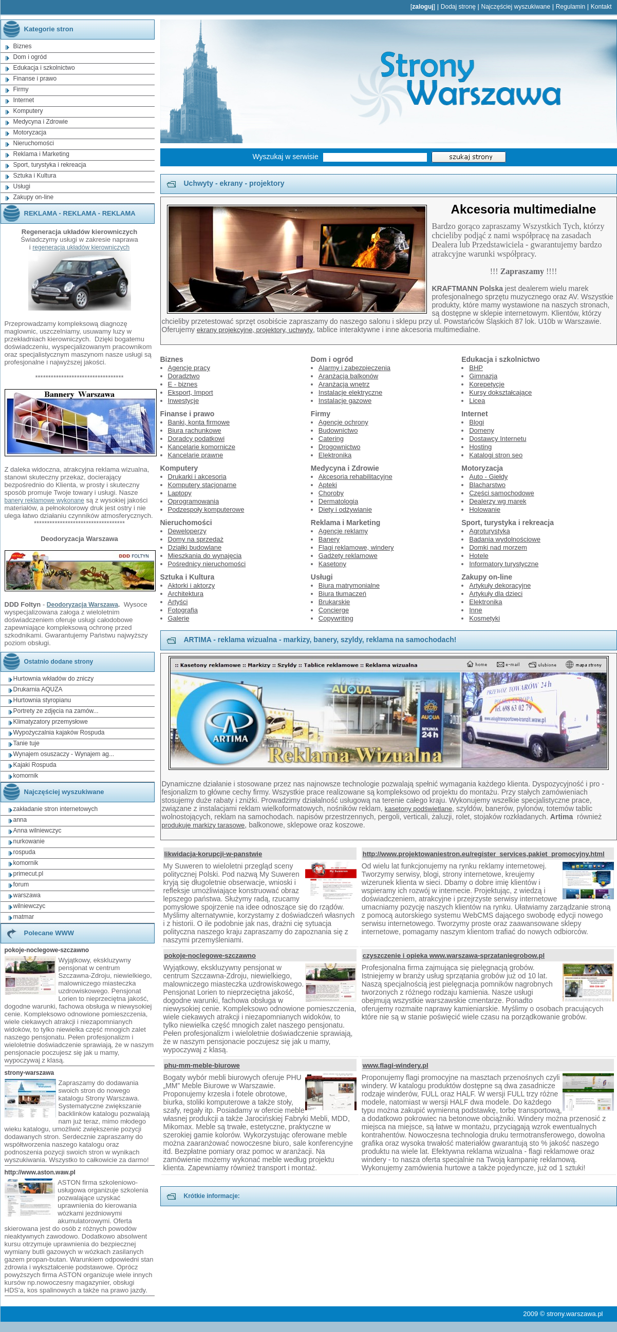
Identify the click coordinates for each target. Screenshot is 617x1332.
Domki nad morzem (498, 547)
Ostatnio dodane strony (48, 661)
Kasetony (332, 564)
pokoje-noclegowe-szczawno (210, 955)
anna (20, 819)
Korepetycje (486, 384)
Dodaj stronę (458, 6)
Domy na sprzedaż (195, 539)
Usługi (21, 186)
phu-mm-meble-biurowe (202, 1065)
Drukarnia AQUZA (38, 689)
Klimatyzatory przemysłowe (50, 721)
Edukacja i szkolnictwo (44, 67)
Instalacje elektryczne (350, 392)
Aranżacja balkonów (348, 376)
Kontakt (601, 6)
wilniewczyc (29, 906)
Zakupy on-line (33, 197)
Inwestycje (183, 400)
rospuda (24, 852)
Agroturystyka (489, 531)
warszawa (27, 895)
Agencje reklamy (343, 531)
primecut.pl (28, 873)
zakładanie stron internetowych (55, 809)
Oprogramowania (193, 501)
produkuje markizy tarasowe (203, 825)
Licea (477, 400)
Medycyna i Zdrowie (40, 121)
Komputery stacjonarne (202, 485)
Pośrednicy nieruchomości (207, 564)
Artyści (178, 602)
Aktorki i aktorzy (191, 585)
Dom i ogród (30, 57)
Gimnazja (483, 376)
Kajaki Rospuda (35, 764)
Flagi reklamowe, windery (356, 547)
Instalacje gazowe (345, 400)
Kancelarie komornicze (202, 447)
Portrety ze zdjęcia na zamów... (56, 711)
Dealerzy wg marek (497, 501)
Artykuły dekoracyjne (500, 585)
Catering (331, 438)
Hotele (479, 555)
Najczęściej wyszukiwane (515, 6)
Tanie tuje (26, 743)
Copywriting (336, 618)
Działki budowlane (195, 547)
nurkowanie (29, 841)
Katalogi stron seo (495, 455)
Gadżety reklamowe (348, 555)
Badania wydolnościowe (504, 539)
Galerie (179, 618)
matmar (23, 916)
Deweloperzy (187, 531)
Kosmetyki (484, 618)
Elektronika (335, 455)
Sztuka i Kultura (35, 175)
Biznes (22, 46)
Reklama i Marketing (41, 154)
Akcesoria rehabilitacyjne (355, 476)
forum (21, 884)
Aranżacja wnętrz (344, 384)
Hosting (480, 447)
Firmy (21, 89)
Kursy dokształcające (500, 392)
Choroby (331, 493)
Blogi (476, 422)
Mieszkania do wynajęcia (205, 555)
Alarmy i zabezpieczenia (354, 368)
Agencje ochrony (343, 422)
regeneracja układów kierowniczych (80, 247)
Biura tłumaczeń (342, 593)
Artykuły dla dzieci (495, 593)
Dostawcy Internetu (497, 438)
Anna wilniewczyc (37, 830)
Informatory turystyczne (503, 564)
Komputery (28, 110)
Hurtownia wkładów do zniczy (53, 678)
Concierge (334, 610)
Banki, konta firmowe (199, 422)
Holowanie (484, 509)
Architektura (185, 593)
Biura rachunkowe (194, 430)
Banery (329, 539)
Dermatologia (338, 501)
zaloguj (422, 6)
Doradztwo (184, 376)
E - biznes (183, 384)
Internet (23, 100)
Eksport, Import (190, 392)
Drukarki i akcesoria (197, 476)
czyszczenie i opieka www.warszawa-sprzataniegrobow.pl (454, 955)
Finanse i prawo (35, 78)
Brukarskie (334, 602)
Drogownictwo (340, 447)
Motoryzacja (30, 132)
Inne (475, 610)
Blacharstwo (487, 485)
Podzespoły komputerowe (206, 509)
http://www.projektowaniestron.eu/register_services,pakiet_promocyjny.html (484, 854)
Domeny (481, 430)
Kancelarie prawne (195, 455)
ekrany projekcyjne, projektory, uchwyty (255, 330)
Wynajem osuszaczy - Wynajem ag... (64, 754)
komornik (26, 775)
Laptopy (180, 493)
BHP (476, 368)
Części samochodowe (501, 493)
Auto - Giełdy (488, 476)
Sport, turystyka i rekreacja (49, 164)
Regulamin (570, 6)
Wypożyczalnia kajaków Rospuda (59, 732)
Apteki (328, 485)
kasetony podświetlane (419, 809)
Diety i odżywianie (345, 509)
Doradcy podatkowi (196, 438)
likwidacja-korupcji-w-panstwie (213, 854)
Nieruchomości (33, 143)
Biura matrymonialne (349, 585)
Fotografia (183, 610)
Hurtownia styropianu (42, 700)
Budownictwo (338, 430)
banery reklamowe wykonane (44, 500)
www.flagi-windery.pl (395, 1065)
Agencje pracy (189, 368)
